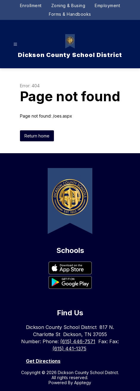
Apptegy (82, 382)
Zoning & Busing (68, 5)
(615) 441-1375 (69, 349)
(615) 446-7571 (77, 341)
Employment (107, 5)
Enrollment (31, 5)
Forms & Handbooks (70, 14)
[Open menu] (15, 44)
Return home (36, 135)
